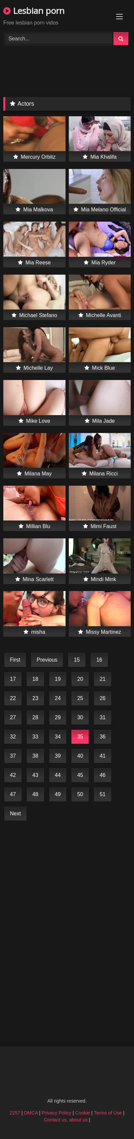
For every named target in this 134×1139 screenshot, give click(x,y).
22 (13, 698)
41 (103, 756)
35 (80, 736)
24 (58, 698)
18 (35, 679)
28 (35, 717)
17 (13, 679)
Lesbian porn (34, 11)
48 (35, 794)
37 (13, 756)
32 (13, 736)
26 (103, 698)
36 (103, 736)
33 (35, 736)
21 (103, 679)
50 (80, 794)
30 (80, 717)
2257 (15, 1112)
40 (80, 756)
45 (80, 775)
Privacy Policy (56, 1112)
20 (80, 679)
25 (80, 698)
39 (58, 756)
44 (58, 775)
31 (103, 717)
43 (35, 775)
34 (58, 736)
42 (13, 775)
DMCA (31, 1112)
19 (58, 679)
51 (103, 794)
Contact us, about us (66, 1119)
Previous (47, 660)
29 (58, 717)
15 (77, 660)
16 (99, 660)
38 (35, 756)
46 (103, 775)
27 (13, 717)
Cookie (82, 1112)
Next (15, 813)
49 (58, 794)
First (15, 660)
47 (13, 794)
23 (35, 698)
